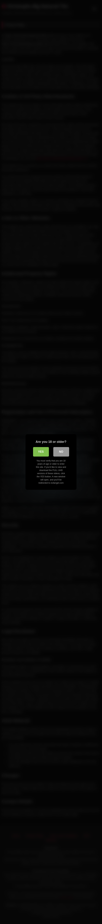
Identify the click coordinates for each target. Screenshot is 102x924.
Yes (41, 451)
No (61, 451)
